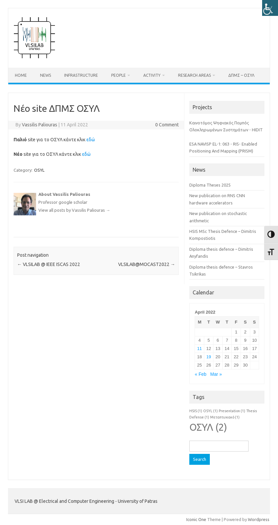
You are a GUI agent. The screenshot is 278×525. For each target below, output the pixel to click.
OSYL (39, 170)
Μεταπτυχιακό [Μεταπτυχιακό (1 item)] (225, 417)
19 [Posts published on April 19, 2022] (208, 356)
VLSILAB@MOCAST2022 (146, 264)
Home (21, 75)
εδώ (90, 139)
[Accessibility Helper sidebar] (270, 8)
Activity (152, 75)
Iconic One (196, 519)
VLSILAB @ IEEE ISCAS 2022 (48, 264)
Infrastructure (81, 75)
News (45, 75)
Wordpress (258, 519)
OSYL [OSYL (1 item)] (210, 411)
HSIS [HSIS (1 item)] (195, 411)
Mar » (216, 374)
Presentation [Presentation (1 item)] (232, 411)
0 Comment (167, 124)
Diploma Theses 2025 (210, 185)
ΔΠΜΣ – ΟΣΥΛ (241, 75)
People (118, 75)
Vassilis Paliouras (39, 124)
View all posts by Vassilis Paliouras (74, 210)
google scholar (73, 202)
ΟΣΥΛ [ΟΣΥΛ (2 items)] (208, 427)
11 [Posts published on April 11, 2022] (199, 348)
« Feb (200, 374)
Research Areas (194, 75)
